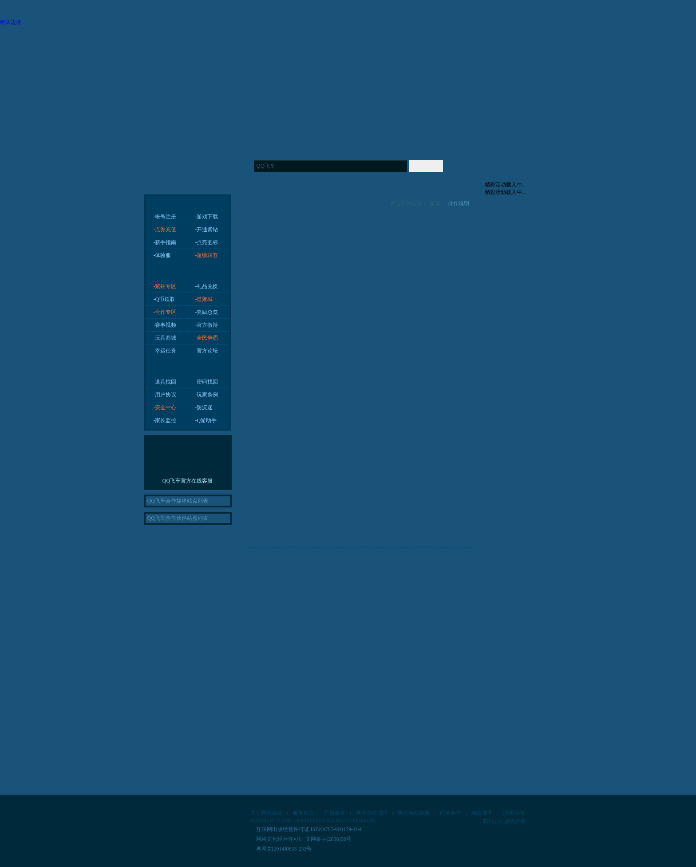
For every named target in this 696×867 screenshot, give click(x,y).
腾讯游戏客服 (414, 813)
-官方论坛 (206, 351)
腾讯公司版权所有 (504, 821)
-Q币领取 (164, 299)
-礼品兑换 (206, 286)
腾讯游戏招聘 (372, 813)
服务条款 (303, 813)
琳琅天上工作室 (220, 817)
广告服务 (334, 813)
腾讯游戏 (173, 816)
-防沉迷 (204, 407)
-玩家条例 (206, 395)
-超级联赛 (206, 255)
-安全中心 (165, 407)
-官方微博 (206, 325)
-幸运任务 (165, 351)
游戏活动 (513, 813)
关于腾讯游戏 (266, 813)
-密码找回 (206, 382)
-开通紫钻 (206, 229)
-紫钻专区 (165, 286)
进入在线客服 (188, 462)
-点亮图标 (206, 242)
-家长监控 (165, 420)
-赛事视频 (165, 325)
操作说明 (458, 203)
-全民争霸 (206, 338)
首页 (435, 203)
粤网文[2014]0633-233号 (284, 849)
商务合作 (450, 813)
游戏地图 (482, 813)
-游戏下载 (206, 217)
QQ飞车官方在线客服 (187, 481)
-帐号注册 (165, 217)
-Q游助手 (206, 420)
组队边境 (10, 22)
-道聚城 (204, 299)
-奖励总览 (206, 312)
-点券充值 (165, 229)
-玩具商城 (165, 338)
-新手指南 (165, 242)
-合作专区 (165, 312)
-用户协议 (165, 395)
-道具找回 (165, 382)
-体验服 (162, 255)
